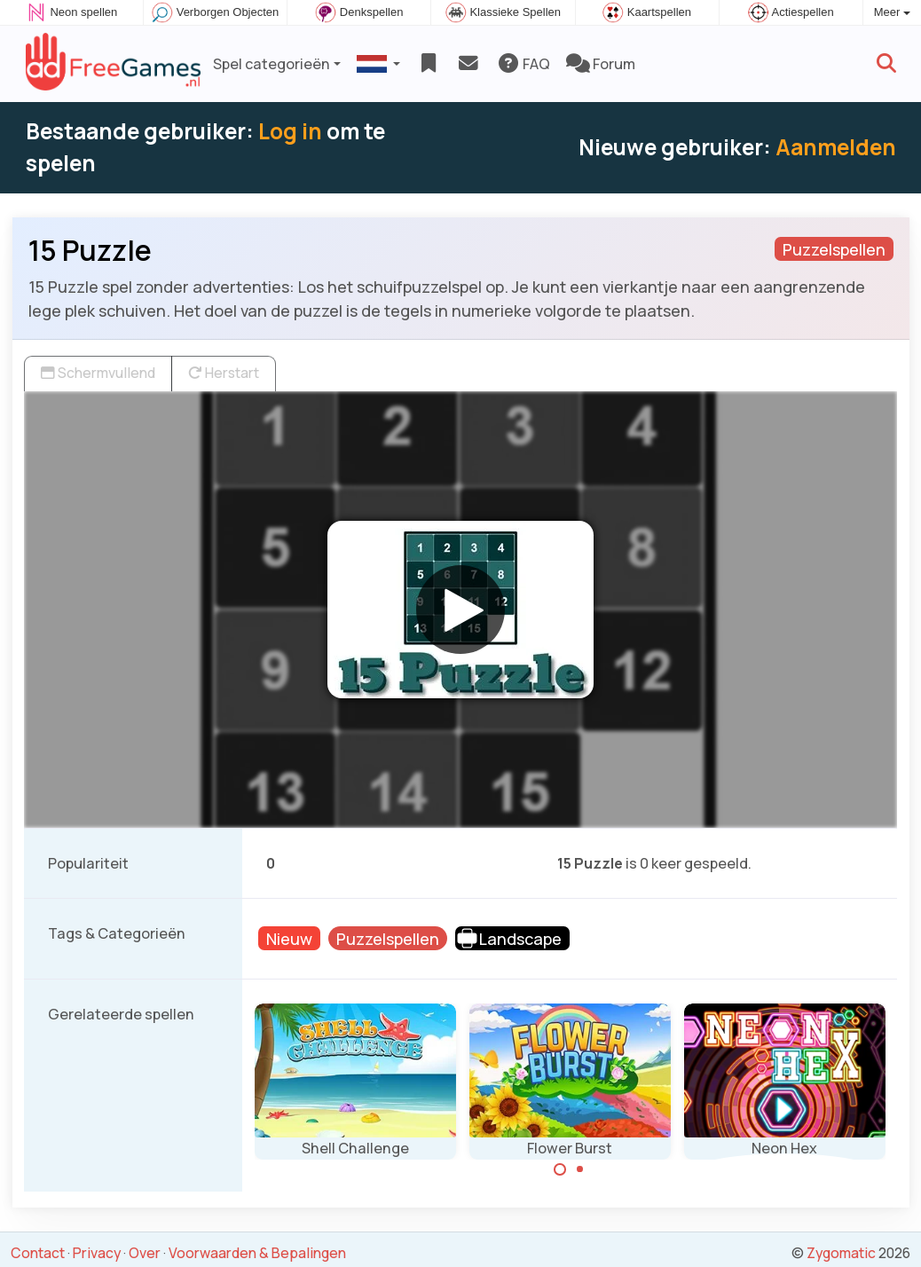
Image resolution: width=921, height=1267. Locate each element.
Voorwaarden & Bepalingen (257, 1253)
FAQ (523, 64)
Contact (38, 1253)
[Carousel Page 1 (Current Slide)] (560, 1169)
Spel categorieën (271, 64)
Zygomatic (841, 1253)
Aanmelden (835, 146)
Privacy (97, 1253)
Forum (600, 64)
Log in (290, 131)
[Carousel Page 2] (580, 1169)
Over (145, 1253)
